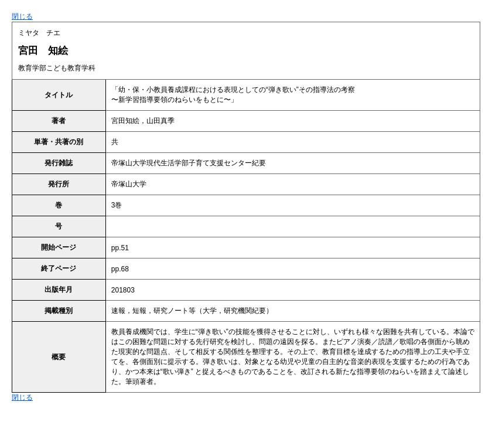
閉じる (22, 16)
